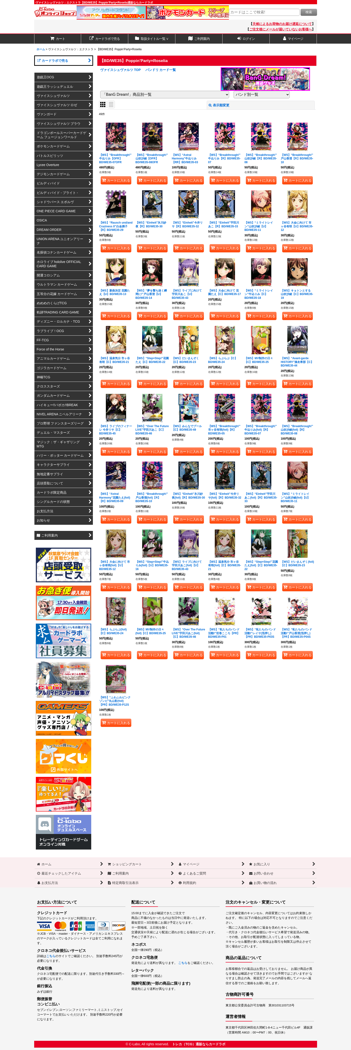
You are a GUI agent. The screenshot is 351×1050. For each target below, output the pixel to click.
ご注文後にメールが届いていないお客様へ (280, 29)
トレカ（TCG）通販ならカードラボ (198, 1044)
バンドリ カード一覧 (160, 70)
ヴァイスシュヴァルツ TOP (120, 70)
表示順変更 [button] (219, 105)
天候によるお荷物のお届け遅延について (282, 24)
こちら (50, 956)
